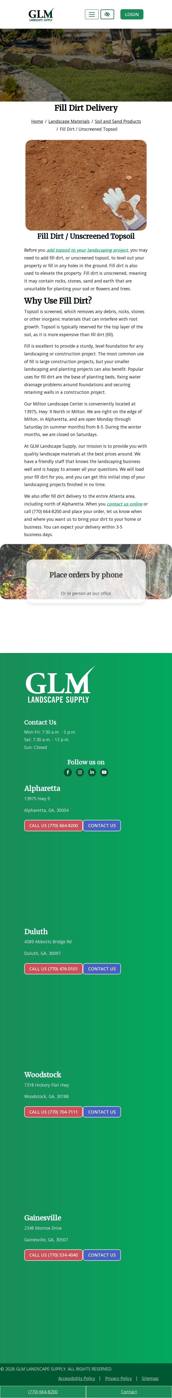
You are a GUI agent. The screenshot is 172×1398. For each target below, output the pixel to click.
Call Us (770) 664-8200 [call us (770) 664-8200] (53, 825)
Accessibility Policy (132, 1378)
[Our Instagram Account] (80, 775)
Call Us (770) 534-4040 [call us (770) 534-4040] (53, 1255)
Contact (129, 1392)
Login (132, 14)
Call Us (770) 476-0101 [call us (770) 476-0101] (53, 969)
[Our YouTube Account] (104, 775)
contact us (102, 825)
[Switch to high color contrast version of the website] (107, 14)
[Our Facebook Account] (68, 775)
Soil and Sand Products (118, 121)
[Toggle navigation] (92, 14)
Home (37, 121)
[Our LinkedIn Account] (92, 775)
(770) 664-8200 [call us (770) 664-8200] (43, 1392)
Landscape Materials (69, 121)
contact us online (124, 504)
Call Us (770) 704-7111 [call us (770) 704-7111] (53, 1112)
